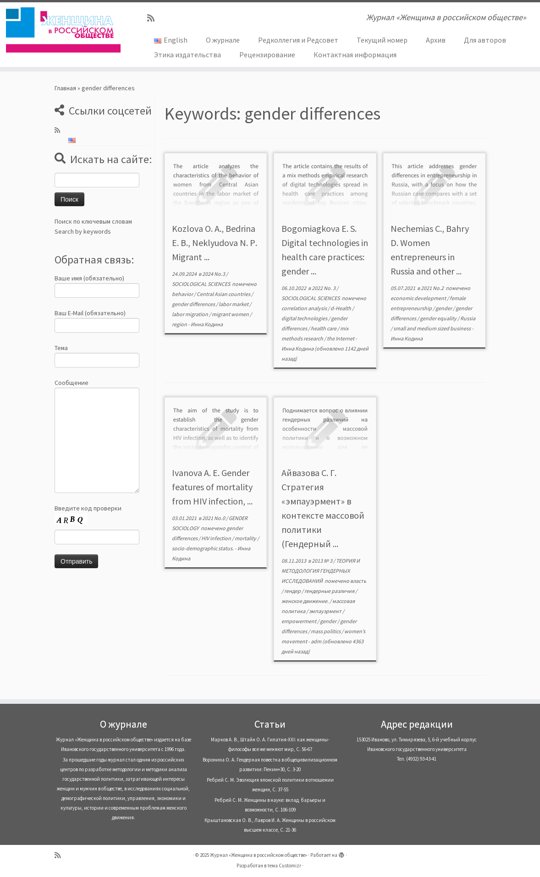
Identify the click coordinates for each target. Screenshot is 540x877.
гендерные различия (329, 590)
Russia (467, 318)
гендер (293, 590)
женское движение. (305, 600)
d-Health (341, 308)
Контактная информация (355, 54)
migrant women (231, 314)
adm (316, 641)
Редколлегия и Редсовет (298, 39)
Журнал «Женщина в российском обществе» (258, 855)
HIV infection (216, 538)
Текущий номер (382, 39)
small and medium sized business (432, 328)
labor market (234, 304)
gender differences (194, 304)
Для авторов (485, 39)
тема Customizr (284, 865)
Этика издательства (187, 54)
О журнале (223, 39)
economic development (419, 298)
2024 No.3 (214, 273)
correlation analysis (304, 308)
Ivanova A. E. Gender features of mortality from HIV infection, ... (212, 487)
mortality (246, 538)
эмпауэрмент (325, 611)
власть (358, 580)
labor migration (190, 314)
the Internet (341, 338)
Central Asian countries (224, 294)
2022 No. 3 (324, 288)
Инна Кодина (207, 324)
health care (324, 328)
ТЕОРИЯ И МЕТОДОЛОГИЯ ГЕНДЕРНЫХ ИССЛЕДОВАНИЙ (320, 570)
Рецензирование (267, 54)
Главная (65, 88)
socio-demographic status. (203, 548)
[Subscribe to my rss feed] (153, 18)
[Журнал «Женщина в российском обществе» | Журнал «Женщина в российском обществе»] (63, 30)
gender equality (438, 318)
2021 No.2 (433, 288)
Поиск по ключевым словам (93, 221)
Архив (436, 39)
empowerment (299, 621)
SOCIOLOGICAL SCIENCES (201, 283)
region (180, 324)
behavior (183, 294)
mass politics (326, 631)
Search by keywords (83, 231)
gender (444, 308)
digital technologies (304, 318)
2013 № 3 (322, 560)
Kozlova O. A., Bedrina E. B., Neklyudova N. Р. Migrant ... (214, 243)
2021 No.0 (214, 518)
